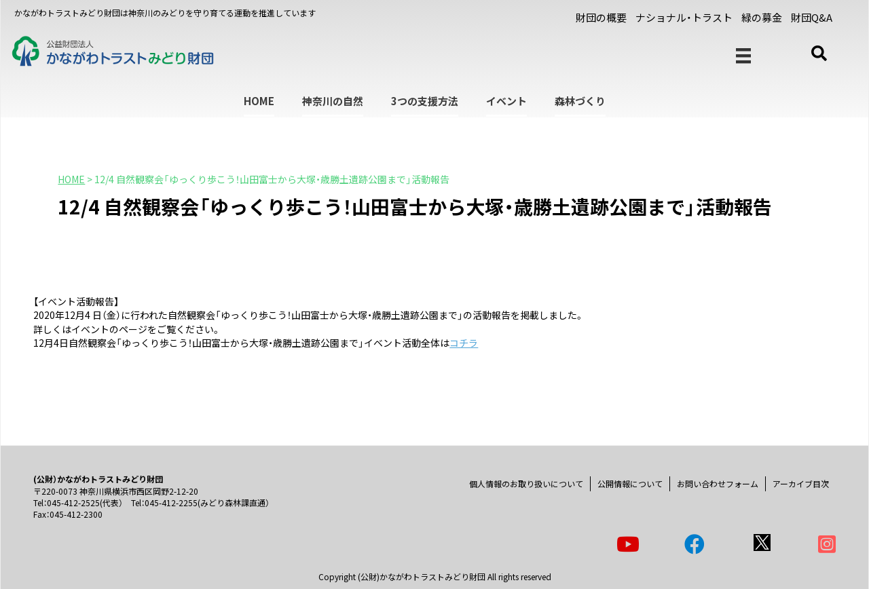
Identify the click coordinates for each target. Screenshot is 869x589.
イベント (506, 101)
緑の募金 (761, 17)
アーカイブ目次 (801, 483)
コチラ (463, 342)
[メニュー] (743, 56)
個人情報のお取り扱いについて (526, 483)
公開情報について (630, 483)
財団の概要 (601, 17)
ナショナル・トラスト (684, 17)
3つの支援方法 (424, 101)
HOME (259, 101)
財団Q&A (811, 17)
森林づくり (580, 101)
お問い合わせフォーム (717, 483)
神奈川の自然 (332, 101)
